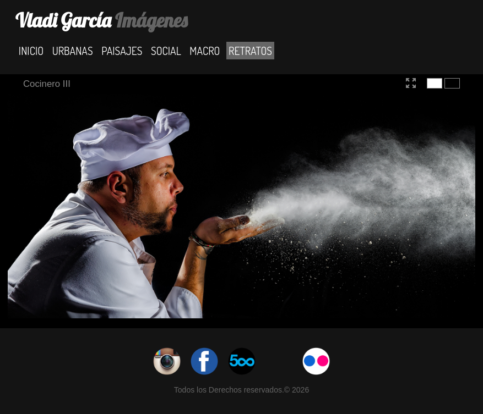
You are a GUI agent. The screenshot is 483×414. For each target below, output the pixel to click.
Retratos (250, 50)
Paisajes (121, 50)
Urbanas (72, 50)
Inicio (31, 50)
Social (166, 50)
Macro (204, 50)
